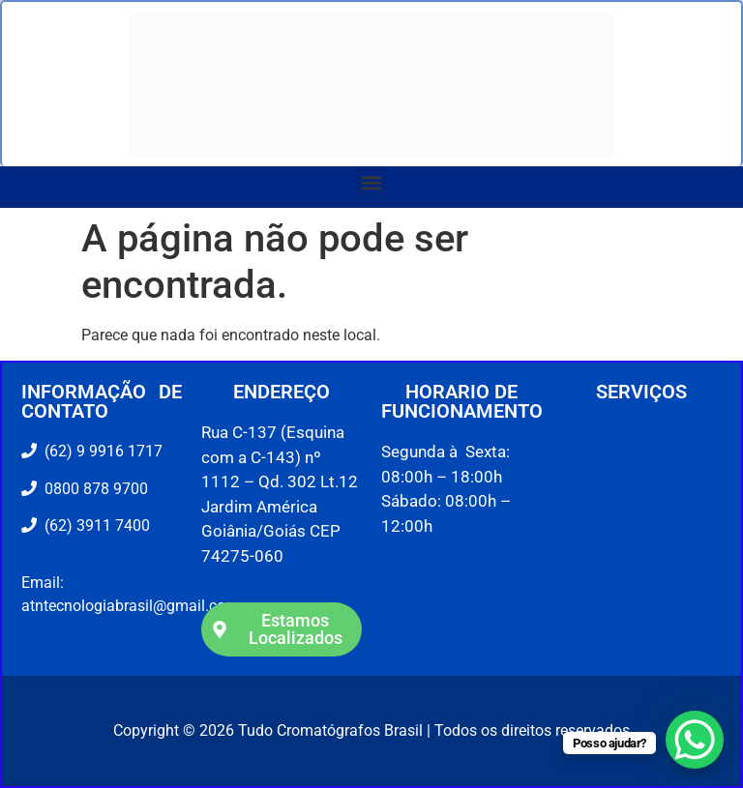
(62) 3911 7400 (93, 525)
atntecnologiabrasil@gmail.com (130, 606)
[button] (372, 182)
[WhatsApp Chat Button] (695, 740)
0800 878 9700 (92, 489)
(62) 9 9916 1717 (102, 451)
